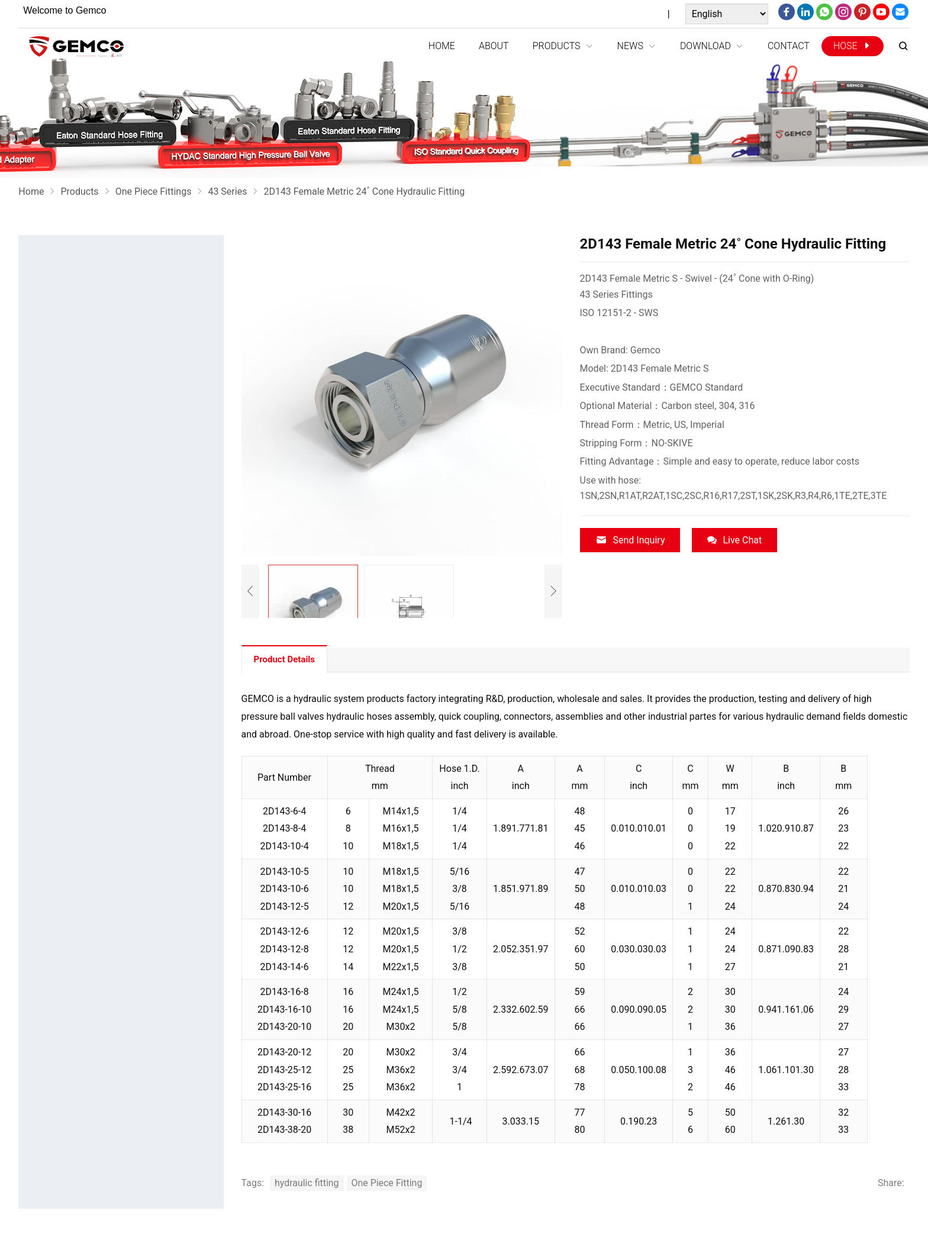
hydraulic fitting (307, 1183)
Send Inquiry (630, 540)
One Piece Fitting (387, 1183)
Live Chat (734, 540)
